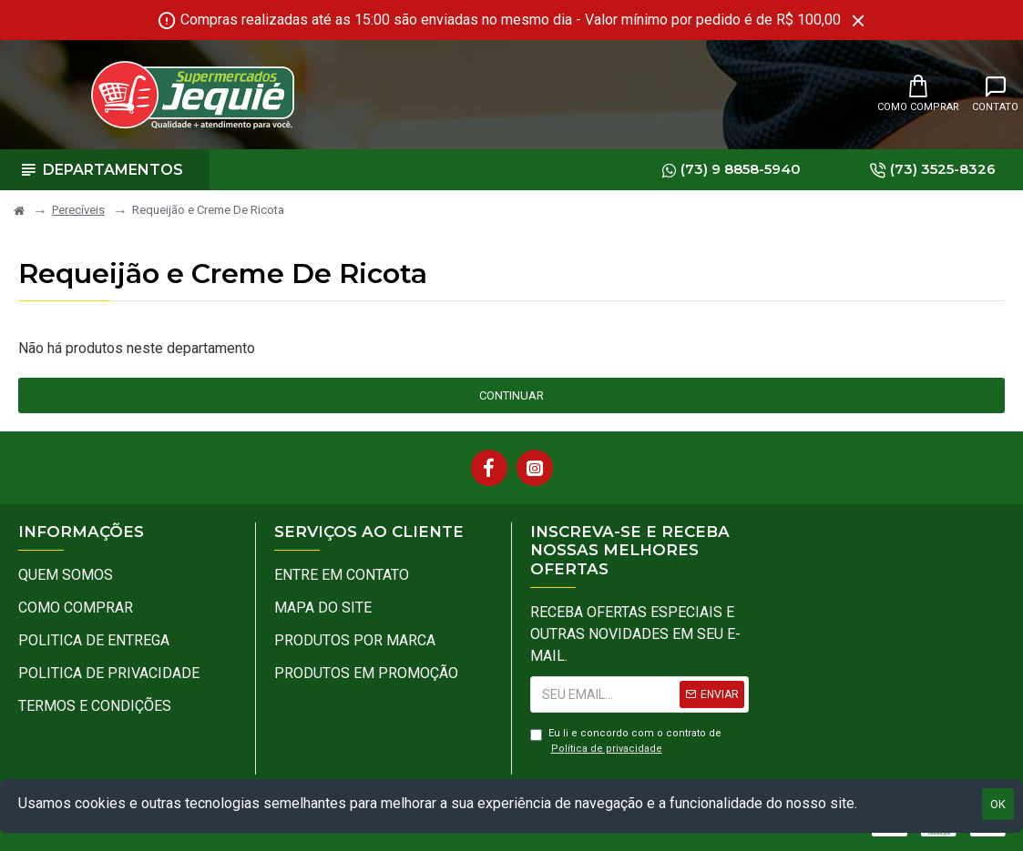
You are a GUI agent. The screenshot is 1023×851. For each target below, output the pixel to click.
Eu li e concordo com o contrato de (625, 741)
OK (998, 804)
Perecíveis (78, 210)
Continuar (511, 395)
